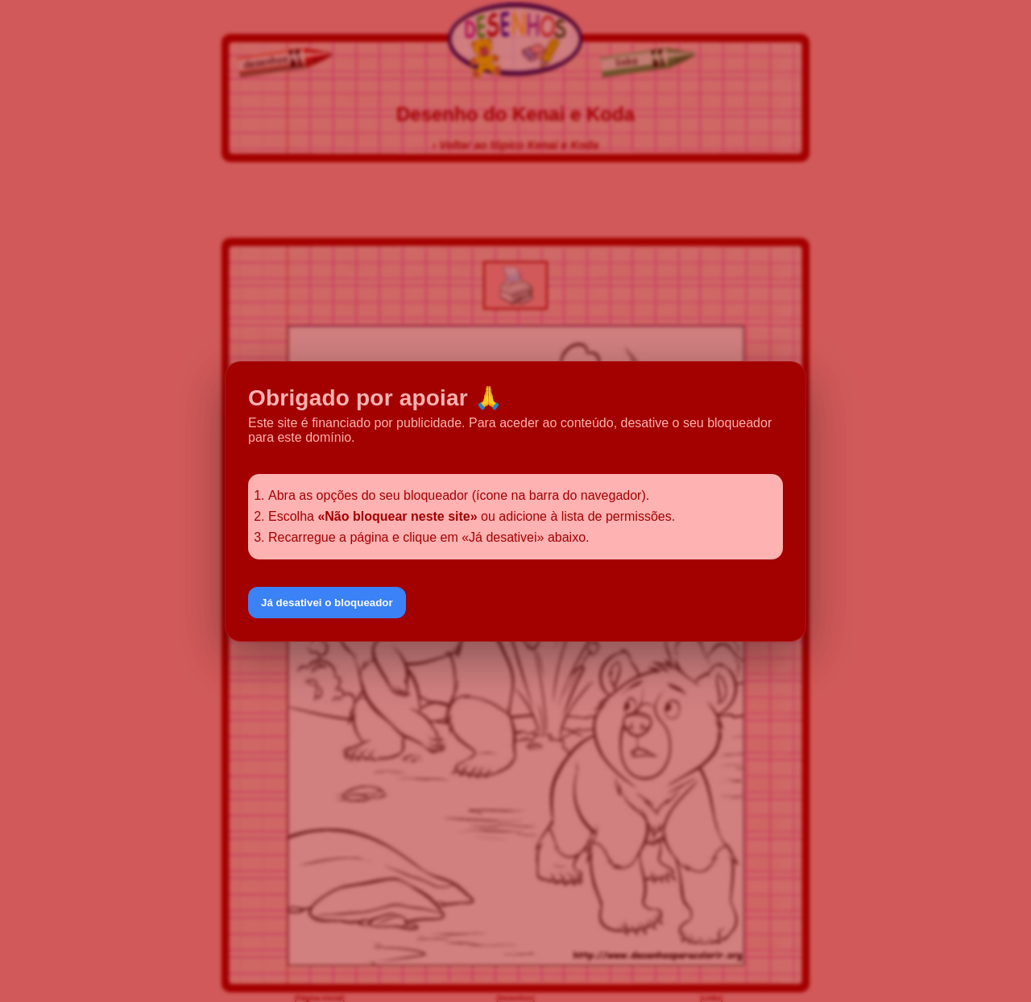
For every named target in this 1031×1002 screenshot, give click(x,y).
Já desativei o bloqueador (327, 603)
